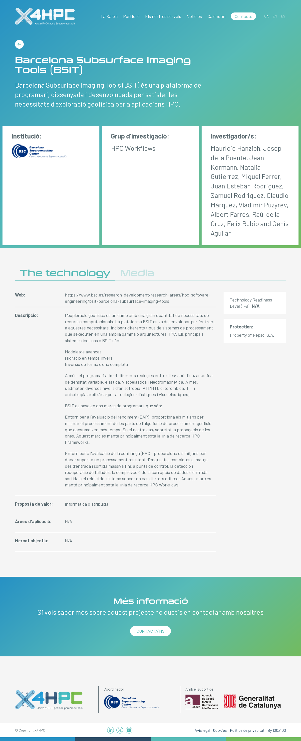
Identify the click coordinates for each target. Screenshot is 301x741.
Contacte (243, 16)
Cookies (220, 730)
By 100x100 (277, 730)
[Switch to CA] (267, 16)
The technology (65, 273)
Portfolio (131, 16)
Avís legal (202, 730)
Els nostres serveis (163, 16)
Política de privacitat (247, 730)
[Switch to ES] (283, 16)
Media (137, 273)
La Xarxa (109, 16)
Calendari (216, 16)
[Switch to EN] (275, 16)
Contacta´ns (150, 631)
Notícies (194, 16)
